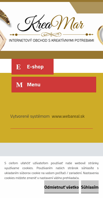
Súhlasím (90, 187)
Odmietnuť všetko (61, 187)
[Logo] (48, 27)
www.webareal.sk (68, 116)
